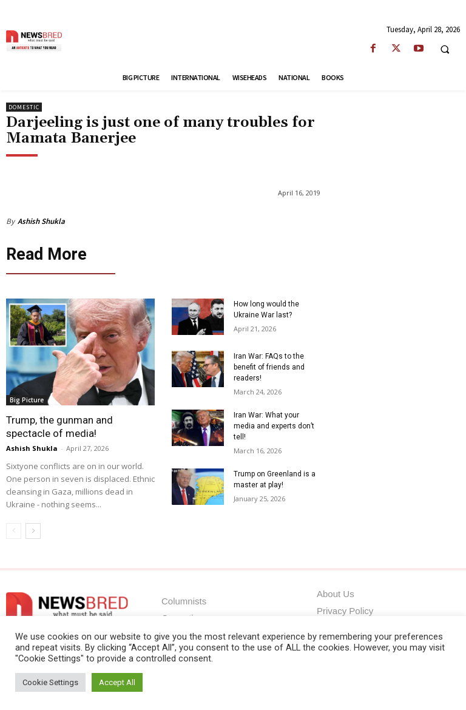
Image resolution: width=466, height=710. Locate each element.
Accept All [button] (117, 682)
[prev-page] (13, 528)
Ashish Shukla (41, 221)
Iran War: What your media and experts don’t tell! (274, 423)
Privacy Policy (345, 608)
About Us (335, 591)
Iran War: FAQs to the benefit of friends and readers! (269, 364)
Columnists (183, 598)
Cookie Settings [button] (50, 682)
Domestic (24, 107)
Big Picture (27, 397)
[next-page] (33, 528)
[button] (445, 49)
